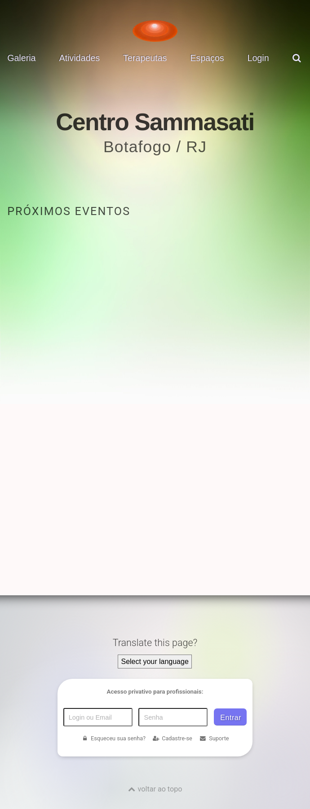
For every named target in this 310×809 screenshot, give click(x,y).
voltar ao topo (160, 789)
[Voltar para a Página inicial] (155, 31)
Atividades (79, 58)
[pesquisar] (297, 64)
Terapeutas (145, 58)
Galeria (21, 58)
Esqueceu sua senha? (113, 738)
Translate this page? (155, 642)
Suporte (214, 738)
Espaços (207, 58)
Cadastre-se (172, 738)
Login (258, 58)
